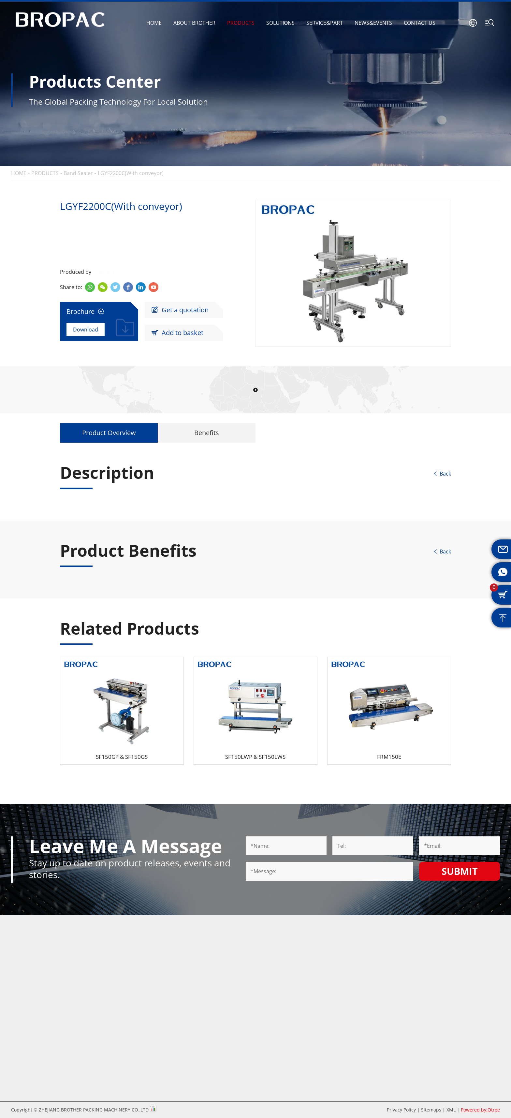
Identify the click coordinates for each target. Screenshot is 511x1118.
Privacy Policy (401, 1110)
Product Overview (109, 432)
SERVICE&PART (324, 22)
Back (442, 473)
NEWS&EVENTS (373, 22)
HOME (154, 22)
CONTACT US (419, 22)
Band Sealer (78, 173)
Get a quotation (180, 310)
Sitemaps (431, 1110)
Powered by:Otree (480, 1110)
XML (451, 1110)
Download (85, 329)
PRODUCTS (241, 22)
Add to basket (177, 333)
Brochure (85, 311)
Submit (460, 871)
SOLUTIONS (280, 22)
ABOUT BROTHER (194, 22)
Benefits (206, 432)
